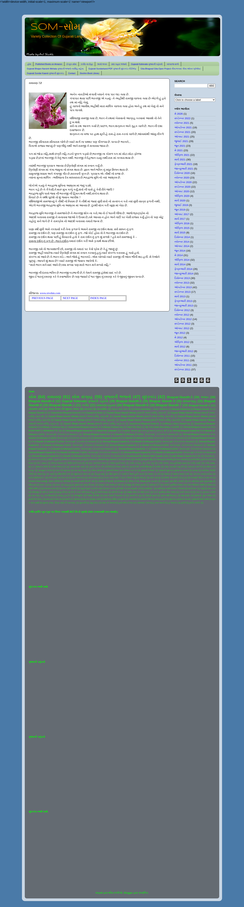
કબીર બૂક (149, 463)
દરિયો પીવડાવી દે (171, 477)
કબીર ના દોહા (87, 64)
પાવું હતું (67, 485)
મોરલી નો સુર (117, 492)
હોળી (183, 503)
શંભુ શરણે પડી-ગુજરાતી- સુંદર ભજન (196, 495)
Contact (71, 73)
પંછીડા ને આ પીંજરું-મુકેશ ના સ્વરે (142, 481)
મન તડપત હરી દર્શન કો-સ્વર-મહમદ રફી (123, 488)
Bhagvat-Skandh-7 (168, 405)
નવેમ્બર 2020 (181, 177)
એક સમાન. (42, 463)
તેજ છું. (143, 477)
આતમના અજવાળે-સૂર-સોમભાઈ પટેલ (105, 459)
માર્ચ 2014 (179, 264)
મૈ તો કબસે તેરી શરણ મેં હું (82, 492)
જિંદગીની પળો (64, 474)
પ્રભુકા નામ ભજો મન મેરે (110, 485)
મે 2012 (178, 337)
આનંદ (128, 459)
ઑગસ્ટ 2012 (181, 328)
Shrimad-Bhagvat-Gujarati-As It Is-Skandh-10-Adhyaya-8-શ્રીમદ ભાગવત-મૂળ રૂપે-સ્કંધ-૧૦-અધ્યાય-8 (169, 452)
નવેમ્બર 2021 (181, 122)
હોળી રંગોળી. (194, 503)
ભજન (205, 397)
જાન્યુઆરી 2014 (183, 273)
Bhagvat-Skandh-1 (62, 405)
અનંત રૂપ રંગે (38, 459)
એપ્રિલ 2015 (181, 228)
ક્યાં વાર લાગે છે (195, 467)
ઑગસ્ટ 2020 (181, 191)
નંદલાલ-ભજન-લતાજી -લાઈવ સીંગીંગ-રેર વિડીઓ (49, 481)
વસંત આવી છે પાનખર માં (114, 495)
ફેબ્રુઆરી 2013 (183, 301)
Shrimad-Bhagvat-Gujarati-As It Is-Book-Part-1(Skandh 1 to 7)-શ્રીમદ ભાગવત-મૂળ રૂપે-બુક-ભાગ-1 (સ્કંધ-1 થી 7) (117, 430)
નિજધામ (120, 481)
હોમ (29, 64)
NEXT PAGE (70, 298)
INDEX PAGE (98, 298)
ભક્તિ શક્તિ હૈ (35, 488)
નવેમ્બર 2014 (181, 241)
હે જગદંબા (173, 503)
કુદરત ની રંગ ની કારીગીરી (100, 467)
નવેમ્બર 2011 (181, 360)
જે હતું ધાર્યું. (100, 474)
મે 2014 (178, 255)
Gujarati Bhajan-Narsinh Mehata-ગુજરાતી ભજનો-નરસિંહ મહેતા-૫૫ (94, 423)
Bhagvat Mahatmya (181, 409)
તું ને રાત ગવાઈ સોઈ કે (111, 477)
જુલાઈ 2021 (181, 141)
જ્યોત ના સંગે (154, 474)
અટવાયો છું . (209, 456)
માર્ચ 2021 (179, 159)
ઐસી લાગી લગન (74, 463)
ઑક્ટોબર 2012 (183, 319)
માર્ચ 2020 (179, 200)
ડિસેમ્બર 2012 (182, 310)
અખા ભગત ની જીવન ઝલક (63, 409)
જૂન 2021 (179, 145)
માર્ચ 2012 (179, 346)
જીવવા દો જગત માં (82, 474)
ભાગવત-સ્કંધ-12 (51, 488)
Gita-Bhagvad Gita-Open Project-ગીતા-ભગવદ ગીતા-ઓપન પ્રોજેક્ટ (171, 69)
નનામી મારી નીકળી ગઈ (84, 481)
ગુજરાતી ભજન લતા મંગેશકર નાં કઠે (121, 470)
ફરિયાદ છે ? (155, 485)
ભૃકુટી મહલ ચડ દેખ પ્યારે (91, 488)
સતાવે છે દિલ (145, 499)
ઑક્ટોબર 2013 (183, 287)
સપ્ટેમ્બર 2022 (182, 118)
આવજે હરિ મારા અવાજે (176, 459)
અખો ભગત (102, 64)
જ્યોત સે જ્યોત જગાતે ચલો (176, 474)
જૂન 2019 (179, 209)
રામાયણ (54, 396)
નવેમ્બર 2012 (181, 314)
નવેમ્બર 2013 (181, 282)
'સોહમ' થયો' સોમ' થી (121, 409)
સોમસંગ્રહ (189, 401)
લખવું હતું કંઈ (64, 495)
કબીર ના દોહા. (135, 463)
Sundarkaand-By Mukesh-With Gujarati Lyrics (147, 456)
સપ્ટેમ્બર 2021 (182, 132)
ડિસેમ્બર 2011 (182, 355)
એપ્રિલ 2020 (181, 196)
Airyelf (99, 892)
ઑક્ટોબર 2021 (183, 127)
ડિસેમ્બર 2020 (182, 173)
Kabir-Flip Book (134, 427)
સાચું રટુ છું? (160, 499)
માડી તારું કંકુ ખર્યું (196, 488)
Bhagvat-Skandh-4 (41, 401)
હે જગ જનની (159, 503)
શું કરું (86, 499)
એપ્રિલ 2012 (181, 342)
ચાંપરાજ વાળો (173, 64)
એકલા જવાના (57, 463)
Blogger (128, 892)
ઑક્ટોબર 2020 (183, 182)
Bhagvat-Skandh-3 (180, 397)
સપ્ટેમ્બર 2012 (182, 323)
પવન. (58, 485)
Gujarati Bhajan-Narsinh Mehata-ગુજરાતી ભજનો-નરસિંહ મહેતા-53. (150, 420)
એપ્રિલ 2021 (181, 155)
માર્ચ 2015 (179, 232)
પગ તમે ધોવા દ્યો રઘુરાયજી (200, 481)
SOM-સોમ (55, 27)
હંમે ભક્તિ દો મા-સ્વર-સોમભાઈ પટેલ (134, 503)
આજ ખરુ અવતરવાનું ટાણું (74, 459)
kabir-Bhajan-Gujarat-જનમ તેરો (186, 456)
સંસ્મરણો (133, 499)
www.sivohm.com (50, 293)
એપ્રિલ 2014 (181, 259)
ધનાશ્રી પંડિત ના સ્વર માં (201, 477)
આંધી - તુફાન (53, 459)
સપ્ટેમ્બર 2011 (182, 369)
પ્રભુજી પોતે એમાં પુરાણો (135, 485)
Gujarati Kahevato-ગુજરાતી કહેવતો (146, 64)
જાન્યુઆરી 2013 (183, 305)
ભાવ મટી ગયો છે (69, 488)
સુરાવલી (82, 503)
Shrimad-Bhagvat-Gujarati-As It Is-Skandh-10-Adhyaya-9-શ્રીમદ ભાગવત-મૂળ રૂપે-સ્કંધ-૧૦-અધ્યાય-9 (77, 456)
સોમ (32, 396)
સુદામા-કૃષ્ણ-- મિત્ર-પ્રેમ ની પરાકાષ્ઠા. (59, 503)
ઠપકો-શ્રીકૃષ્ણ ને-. (37, 477)
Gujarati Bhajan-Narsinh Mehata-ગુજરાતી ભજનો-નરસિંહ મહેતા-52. (85, 420)
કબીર (85, 405)
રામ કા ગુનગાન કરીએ (206, 492)
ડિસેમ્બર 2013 (182, 278)
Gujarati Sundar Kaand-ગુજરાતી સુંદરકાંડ (45, 73)
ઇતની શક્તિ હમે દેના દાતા (201, 459)
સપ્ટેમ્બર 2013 (182, 291)
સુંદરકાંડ (149, 396)
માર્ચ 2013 (179, 296)
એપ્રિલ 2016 (181, 223)
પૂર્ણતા (77, 485)
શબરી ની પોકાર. (36, 499)
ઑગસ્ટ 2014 (181, 246)
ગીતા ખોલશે (97, 470)
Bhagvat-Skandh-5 (129, 401)
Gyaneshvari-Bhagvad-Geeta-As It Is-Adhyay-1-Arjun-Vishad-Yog (159, 423)
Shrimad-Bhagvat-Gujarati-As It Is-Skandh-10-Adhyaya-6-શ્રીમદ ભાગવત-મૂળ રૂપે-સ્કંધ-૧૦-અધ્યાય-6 (165, 449)
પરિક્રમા (32, 485)
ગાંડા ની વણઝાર (63, 470)
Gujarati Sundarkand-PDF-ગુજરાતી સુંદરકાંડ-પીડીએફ (112, 69)
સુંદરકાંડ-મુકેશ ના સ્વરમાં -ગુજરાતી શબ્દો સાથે (188, 499)
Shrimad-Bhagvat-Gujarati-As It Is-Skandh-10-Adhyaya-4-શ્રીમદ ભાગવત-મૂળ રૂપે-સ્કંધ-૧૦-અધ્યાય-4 (156, 445)
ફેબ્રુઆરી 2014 (183, 269)
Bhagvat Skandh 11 (203, 409)
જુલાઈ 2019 (181, 205)
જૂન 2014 (179, 250)
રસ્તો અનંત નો (186, 492)
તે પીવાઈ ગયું (130, 477)
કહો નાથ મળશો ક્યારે (75, 467)
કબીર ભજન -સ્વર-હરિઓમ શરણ (172, 463)
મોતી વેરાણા (103, 492)
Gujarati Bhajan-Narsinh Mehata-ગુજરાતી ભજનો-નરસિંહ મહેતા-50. (143, 416)
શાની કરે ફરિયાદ (72, 499)
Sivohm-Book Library (89, 73)
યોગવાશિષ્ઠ (102, 409)
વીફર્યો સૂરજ (151, 495)
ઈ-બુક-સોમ (71, 64)
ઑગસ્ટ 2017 (181, 214)
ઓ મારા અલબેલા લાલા (95, 463)
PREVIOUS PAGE (42, 298)
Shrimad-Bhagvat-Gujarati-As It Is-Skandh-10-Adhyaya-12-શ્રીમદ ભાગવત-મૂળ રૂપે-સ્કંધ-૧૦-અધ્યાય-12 (140, 438)
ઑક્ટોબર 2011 (183, 364)
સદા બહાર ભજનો (119, 64)
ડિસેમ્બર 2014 (182, 237)
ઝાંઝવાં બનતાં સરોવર (202, 474)
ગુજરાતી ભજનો (117, 396)
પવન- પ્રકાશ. (46, 485)
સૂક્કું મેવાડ (94, 503)
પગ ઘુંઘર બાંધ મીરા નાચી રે (173, 481)
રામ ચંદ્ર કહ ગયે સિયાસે (43, 495)
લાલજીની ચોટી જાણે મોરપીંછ (87, 495)
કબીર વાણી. (195, 463)
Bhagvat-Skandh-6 (135, 405)
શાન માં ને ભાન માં (54, 499)
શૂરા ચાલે (96, 499)
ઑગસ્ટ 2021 (181, 136)
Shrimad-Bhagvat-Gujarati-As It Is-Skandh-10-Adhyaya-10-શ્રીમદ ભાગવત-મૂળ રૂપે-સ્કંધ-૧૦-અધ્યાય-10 (130, 434)
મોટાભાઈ (88, 409)
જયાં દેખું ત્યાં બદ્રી (45, 474)
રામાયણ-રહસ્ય (106, 405)
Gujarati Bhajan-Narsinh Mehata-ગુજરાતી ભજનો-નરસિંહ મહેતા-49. (78, 416)
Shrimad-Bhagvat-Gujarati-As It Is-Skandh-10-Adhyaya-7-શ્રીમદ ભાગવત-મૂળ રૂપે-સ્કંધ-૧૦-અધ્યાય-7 (74, 452)
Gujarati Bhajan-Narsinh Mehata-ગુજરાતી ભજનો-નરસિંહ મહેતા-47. (136, 413)
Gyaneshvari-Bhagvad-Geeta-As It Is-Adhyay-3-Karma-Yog (95, 427)
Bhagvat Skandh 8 (162, 401)
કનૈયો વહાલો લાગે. (117, 463)
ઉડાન (31, 463)
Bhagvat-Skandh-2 (199, 405)
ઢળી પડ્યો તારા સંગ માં (58, 477)
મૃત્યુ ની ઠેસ (62, 492)
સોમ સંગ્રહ (82, 396)
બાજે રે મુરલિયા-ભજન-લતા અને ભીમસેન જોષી (184, 485)
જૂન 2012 (179, 332)
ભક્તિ (210, 485)
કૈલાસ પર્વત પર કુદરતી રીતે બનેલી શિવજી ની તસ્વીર (138, 467)
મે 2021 (178, 150)
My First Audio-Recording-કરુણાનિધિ (162, 427)
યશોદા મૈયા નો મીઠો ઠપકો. (138, 492)
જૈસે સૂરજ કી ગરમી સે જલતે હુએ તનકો (126, 474)
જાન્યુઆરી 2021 (183, 168)
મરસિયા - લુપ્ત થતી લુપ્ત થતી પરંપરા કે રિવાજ (165, 488)
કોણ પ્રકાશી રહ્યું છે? (174, 467)
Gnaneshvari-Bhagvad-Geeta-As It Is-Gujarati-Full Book (76, 413)
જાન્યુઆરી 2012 (183, 351)
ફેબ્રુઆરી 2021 (183, 164)
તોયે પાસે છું (155, 477)
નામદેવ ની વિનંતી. (105, 481)
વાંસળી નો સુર (135, 495)
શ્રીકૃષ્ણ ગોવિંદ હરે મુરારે (114, 499)
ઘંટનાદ (195, 470)
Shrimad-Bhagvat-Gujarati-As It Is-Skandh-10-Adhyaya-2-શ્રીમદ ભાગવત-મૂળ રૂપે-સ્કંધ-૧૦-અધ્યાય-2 (148, 441)
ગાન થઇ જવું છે (81, 470)
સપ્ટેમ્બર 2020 (182, 186)
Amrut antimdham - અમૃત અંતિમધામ (151, 409)
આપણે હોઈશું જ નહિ (144, 459)
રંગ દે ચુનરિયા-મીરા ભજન (165, 492)
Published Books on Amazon (48, 64)
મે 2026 (178, 113)
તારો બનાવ (93, 477)
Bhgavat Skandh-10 (38, 413)
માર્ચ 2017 (179, 218)
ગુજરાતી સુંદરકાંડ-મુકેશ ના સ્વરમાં (173, 470)
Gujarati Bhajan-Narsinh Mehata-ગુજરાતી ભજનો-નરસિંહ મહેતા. (55, 69)
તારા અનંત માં (78, 477)
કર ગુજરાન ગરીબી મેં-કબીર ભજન (47, 467)
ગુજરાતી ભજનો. (148, 470)
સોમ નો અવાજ (108, 503)
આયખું (160, 459)
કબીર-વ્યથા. (210, 463)
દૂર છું (184, 477)
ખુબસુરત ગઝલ (45, 470)
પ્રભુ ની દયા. (89, 485)
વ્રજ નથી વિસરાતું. (169, 495)
